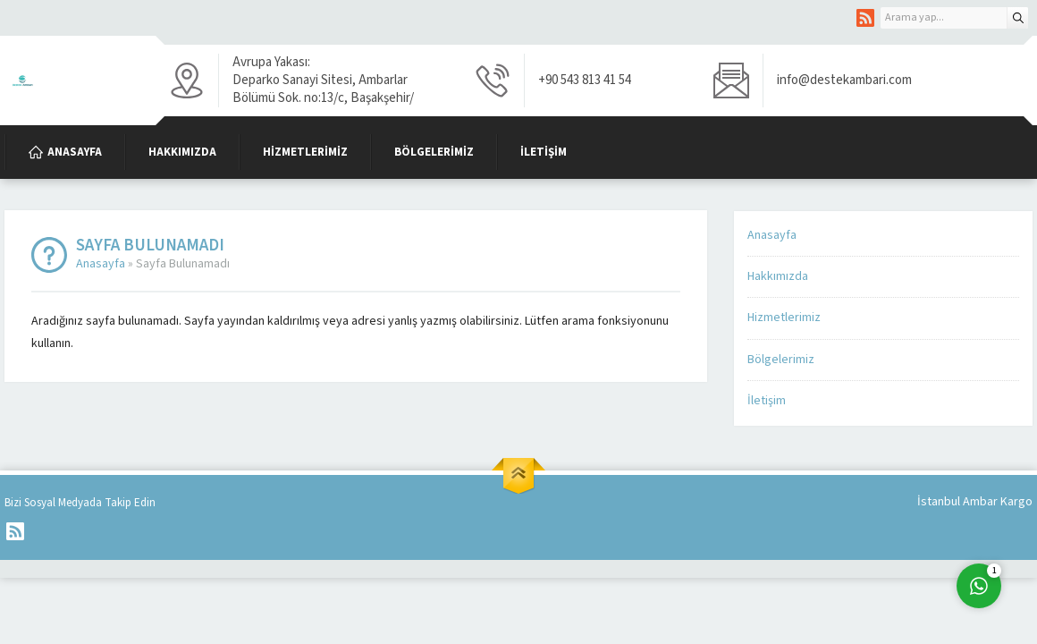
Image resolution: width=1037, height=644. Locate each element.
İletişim (766, 401)
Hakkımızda (777, 276)
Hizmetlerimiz (784, 317)
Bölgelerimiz (780, 360)
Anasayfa (100, 264)
